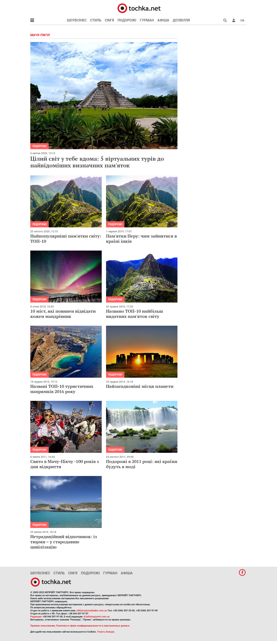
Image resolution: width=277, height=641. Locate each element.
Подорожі (127, 20)
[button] (233, 20)
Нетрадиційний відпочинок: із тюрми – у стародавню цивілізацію (63, 542)
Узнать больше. (106, 631)
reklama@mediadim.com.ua (91, 610)
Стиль (95, 20)
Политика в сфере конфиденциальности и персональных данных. (93, 625)
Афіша (163, 20)
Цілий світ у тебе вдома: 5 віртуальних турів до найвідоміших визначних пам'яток (97, 162)
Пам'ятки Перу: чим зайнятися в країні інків (141, 238)
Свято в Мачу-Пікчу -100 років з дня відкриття (64, 463)
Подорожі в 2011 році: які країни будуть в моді (141, 463)
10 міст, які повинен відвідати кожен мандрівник (63, 313)
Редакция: (36, 616)
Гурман (147, 20)
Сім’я (109, 20)
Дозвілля (181, 20)
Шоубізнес (77, 20)
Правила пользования (42, 625)
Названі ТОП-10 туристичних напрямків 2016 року (61, 388)
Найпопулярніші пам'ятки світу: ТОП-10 (65, 238)
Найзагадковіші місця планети (139, 386)
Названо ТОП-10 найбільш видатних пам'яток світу (134, 313)
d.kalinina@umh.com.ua (97, 616)
